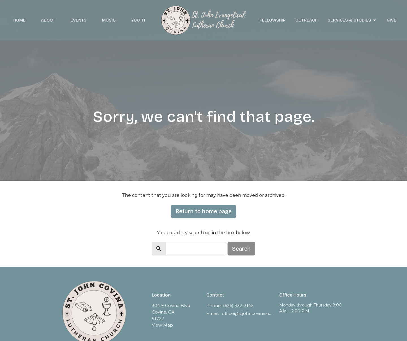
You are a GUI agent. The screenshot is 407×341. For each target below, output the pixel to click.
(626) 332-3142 (238, 305)
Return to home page (203, 211)
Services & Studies (352, 20)
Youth (138, 20)
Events (78, 20)
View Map (162, 325)
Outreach (306, 20)
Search (241, 248)
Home (19, 20)
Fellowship (272, 20)
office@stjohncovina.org (248, 313)
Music (109, 20)
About (48, 20)
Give (391, 20)
